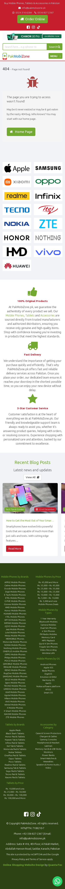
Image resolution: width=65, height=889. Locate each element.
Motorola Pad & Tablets (15, 749)
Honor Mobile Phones (15, 610)
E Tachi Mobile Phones (15, 595)
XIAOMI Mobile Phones (15, 714)
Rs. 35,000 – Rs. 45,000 (48, 585)
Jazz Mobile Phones (15, 629)
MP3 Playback (48, 640)
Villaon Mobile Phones (14, 698)
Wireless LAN (48, 653)
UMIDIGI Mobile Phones (15, 689)
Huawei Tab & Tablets (15, 740)
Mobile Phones (15, 315)
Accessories (47, 315)
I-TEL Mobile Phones (15, 617)
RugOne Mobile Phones (15, 673)
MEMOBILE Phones (15, 639)
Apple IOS (48, 667)
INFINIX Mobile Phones (15, 623)
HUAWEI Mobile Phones (15, 613)
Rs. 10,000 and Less (15, 789)
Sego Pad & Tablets (15, 771)
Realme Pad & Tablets (15, 765)
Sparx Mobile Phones (15, 683)
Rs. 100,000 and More (15, 798)
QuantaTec (55, 864)
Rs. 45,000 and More (48, 582)
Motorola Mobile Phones (15, 642)
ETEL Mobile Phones (15, 598)
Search (54, 46)
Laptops (48, 746)
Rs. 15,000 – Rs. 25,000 (48, 592)
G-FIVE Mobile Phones (15, 601)
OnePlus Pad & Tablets (15, 755)
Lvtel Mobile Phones (15, 632)
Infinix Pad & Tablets (14, 743)
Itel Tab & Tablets (15, 746)
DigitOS (48, 674)
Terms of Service (38, 859)
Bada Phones (48, 670)
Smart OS (48, 692)
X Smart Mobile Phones (15, 711)
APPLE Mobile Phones (15, 582)
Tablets (29, 315)
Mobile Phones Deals (48, 604)
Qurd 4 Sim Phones (48, 643)
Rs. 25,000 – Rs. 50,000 (15, 792)
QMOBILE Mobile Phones (15, 664)
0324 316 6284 (21, 12)
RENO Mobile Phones (15, 670)
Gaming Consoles (48, 739)
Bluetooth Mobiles (48, 622)
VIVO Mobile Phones (15, 701)
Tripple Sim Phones (48, 647)
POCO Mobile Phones (15, 661)
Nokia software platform (48, 686)
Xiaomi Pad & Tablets (15, 777)
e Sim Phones (48, 631)
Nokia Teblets (14, 752)
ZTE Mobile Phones (15, 717)
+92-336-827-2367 (32, 833)
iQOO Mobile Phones (15, 626)
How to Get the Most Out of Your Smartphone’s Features (30, 520)
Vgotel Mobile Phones (14, 695)
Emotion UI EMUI (48, 677)
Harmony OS (48, 680)
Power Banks (48, 755)
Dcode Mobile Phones (15, 588)
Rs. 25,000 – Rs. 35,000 (48, 588)
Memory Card (48, 637)
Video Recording (48, 650)
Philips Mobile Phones (15, 657)
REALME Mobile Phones (15, 667)
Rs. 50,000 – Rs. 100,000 (15, 795)
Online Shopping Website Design (23, 864)
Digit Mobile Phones (15, 592)
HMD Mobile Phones (15, 607)
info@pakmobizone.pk (32, 7)
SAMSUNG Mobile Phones (15, 676)
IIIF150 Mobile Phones (15, 620)
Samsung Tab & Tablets (15, 768)
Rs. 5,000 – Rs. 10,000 (48, 598)
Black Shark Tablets (15, 733)
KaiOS (48, 683)
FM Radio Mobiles (48, 634)
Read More (14, 548)
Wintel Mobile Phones (15, 704)
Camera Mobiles (48, 625)
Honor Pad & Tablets (15, 736)
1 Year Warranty (48, 618)
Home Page (21, 132)
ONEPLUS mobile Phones (15, 651)
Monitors (48, 752)
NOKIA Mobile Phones (14, 645)
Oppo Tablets (14, 758)
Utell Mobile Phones (15, 692)
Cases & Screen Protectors (48, 733)
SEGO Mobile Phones (15, 679)
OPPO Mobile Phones (15, 654)
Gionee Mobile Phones (15, 604)
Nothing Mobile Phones (15, 648)
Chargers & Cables (48, 736)
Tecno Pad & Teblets (15, 774)
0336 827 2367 (43, 12)
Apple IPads (14, 730)
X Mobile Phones (15, 708)
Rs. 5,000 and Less (48, 601)
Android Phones (48, 664)
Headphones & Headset (48, 743)
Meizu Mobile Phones (15, 635)
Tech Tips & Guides (15, 509)
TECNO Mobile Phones (15, 686)
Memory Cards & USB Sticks (48, 749)
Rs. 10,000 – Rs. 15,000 (48, 595)
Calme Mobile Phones (15, 585)
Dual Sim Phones (48, 628)
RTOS (48, 689)
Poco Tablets (15, 762)
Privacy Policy (18, 859)
